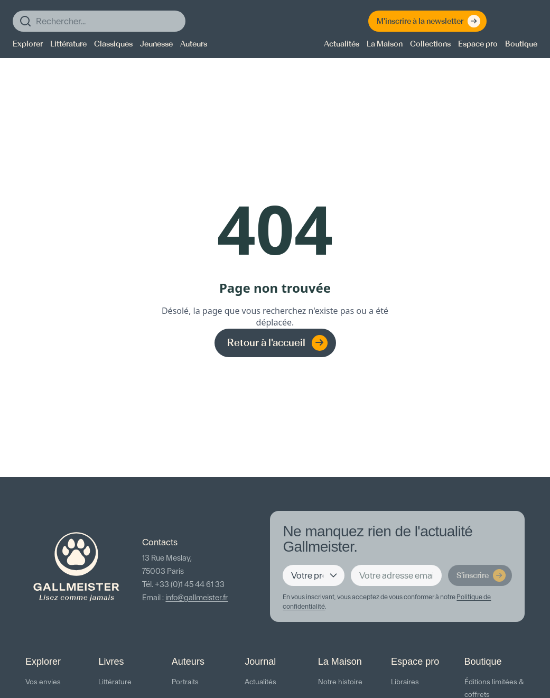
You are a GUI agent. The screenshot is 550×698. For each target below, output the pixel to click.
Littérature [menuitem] (68, 44)
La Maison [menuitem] (385, 44)
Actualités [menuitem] (341, 44)
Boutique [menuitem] (521, 44)
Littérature (115, 681)
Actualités (260, 681)
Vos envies (43, 681)
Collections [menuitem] (430, 44)
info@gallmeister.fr (196, 597)
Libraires (405, 681)
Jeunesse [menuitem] (156, 44)
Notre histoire (340, 681)
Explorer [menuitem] (28, 44)
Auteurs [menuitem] (193, 44)
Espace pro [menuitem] (478, 44)
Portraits (185, 681)
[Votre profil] (313, 575)
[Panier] (526, 21)
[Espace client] (505, 21)
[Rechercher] (99, 21)
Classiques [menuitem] (113, 44)
